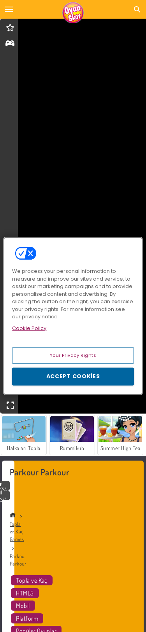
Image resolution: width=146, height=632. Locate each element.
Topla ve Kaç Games (17, 531)
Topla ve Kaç (31, 580)
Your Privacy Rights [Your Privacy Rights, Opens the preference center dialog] (73, 355)
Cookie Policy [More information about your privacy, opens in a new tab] (29, 328)
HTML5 (24, 593)
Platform (27, 618)
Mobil (23, 605)
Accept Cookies (73, 376)
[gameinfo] (10, 44)
